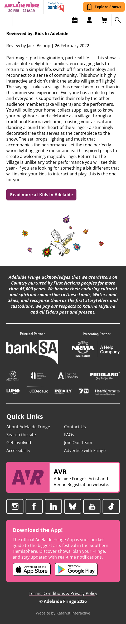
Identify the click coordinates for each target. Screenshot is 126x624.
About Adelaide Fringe (28, 427)
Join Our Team (78, 442)
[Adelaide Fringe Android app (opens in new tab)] (76, 569)
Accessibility (18, 450)
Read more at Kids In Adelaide (41, 195)
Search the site (21, 435)
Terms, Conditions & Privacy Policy (63, 593)
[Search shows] (118, 20)
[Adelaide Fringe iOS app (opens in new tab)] (32, 569)
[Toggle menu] (6, 20)
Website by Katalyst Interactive (63, 613)
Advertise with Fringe (85, 450)
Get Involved (18, 442)
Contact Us (75, 427)
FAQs (69, 435)
